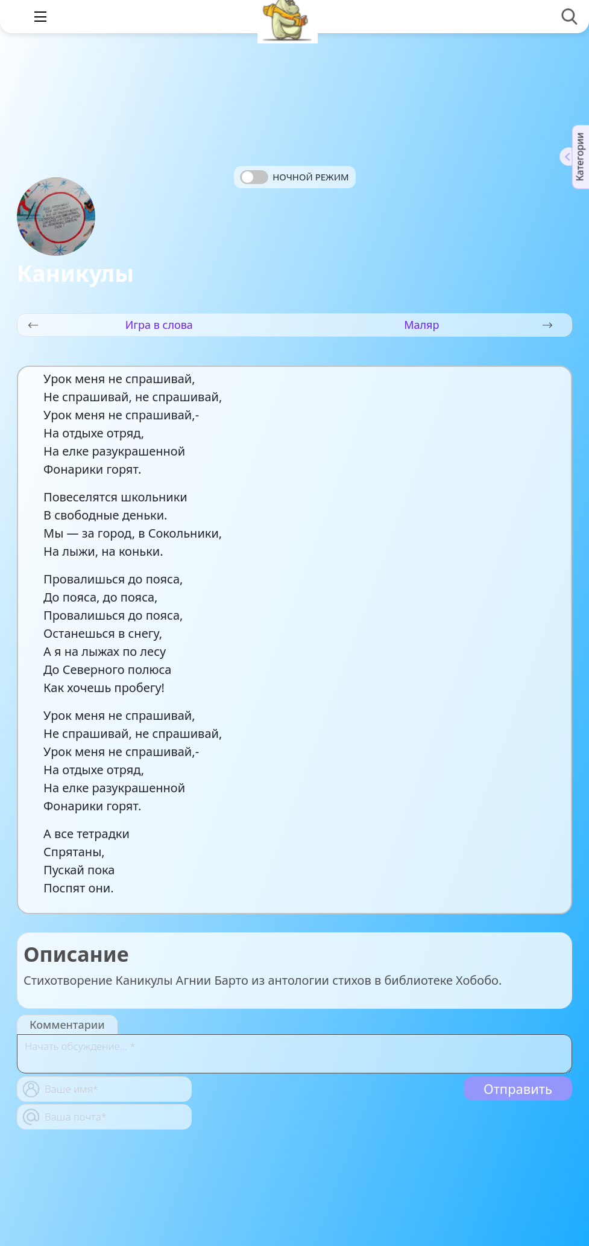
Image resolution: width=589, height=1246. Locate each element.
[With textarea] (294, 1053)
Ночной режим (310, 177)
